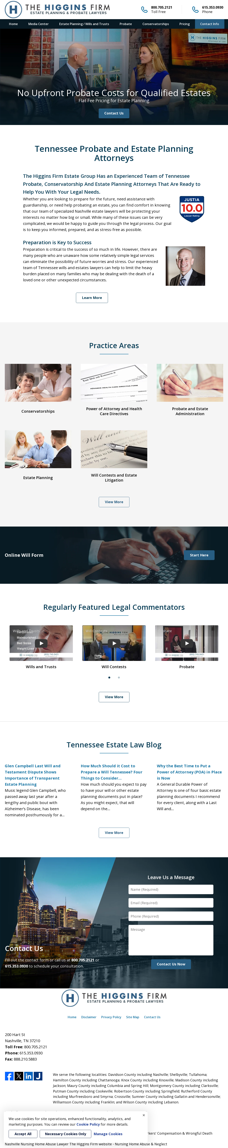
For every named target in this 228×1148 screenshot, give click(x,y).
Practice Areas (114, 345)
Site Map (132, 1017)
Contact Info (209, 24)
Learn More (92, 297)
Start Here (199, 555)
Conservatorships (155, 24)
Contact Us (113, 113)
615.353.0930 (212, 7)
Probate (126, 24)
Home (13, 24)
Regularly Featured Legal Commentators (114, 607)
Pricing (184, 24)
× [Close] (143, 1115)
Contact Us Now (171, 964)
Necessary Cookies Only (65, 1134)
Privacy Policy (111, 1017)
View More (114, 502)
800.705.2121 (161, 7)
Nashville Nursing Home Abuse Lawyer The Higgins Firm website (58, 1144)
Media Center (38, 24)
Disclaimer (88, 1017)
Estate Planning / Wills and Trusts (84, 24)
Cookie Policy (88, 1124)
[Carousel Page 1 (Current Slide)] (109, 677)
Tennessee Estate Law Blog (114, 745)
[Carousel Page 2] (119, 677)
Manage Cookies (108, 1134)
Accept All (23, 1134)
